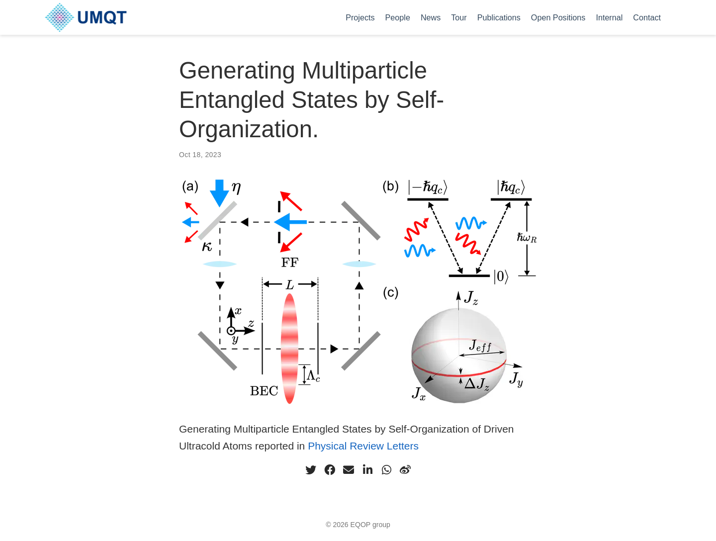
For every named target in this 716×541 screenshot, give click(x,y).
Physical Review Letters (363, 445)
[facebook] (329, 469)
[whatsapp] (386, 469)
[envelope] (348, 469)
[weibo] (405, 469)
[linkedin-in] (367, 469)
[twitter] (310, 469)
